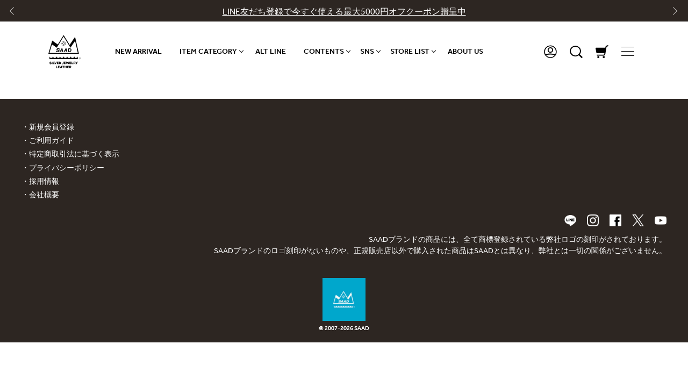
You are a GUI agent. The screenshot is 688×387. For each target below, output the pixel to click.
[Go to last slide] (17, 13)
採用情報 (44, 181)
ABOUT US (465, 51)
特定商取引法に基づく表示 (74, 154)
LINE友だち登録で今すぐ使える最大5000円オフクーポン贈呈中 (344, 11)
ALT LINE (270, 51)
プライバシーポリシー (66, 168)
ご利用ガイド (51, 140)
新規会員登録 (51, 127)
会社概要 (44, 194)
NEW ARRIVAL (138, 51)
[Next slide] (671, 13)
